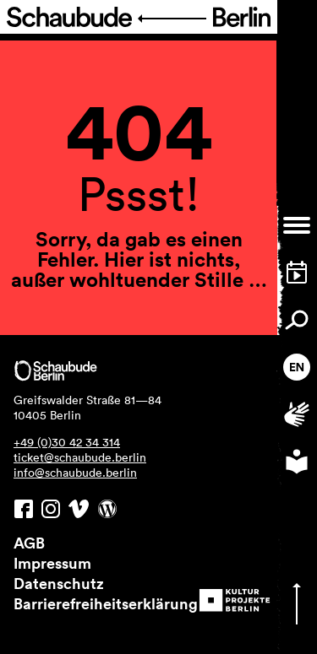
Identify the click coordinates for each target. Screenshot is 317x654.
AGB (29, 542)
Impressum (52, 563)
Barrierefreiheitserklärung (106, 603)
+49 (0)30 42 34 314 (67, 442)
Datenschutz (59, 583)
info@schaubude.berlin (75, 472)
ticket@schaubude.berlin (80, 457)
